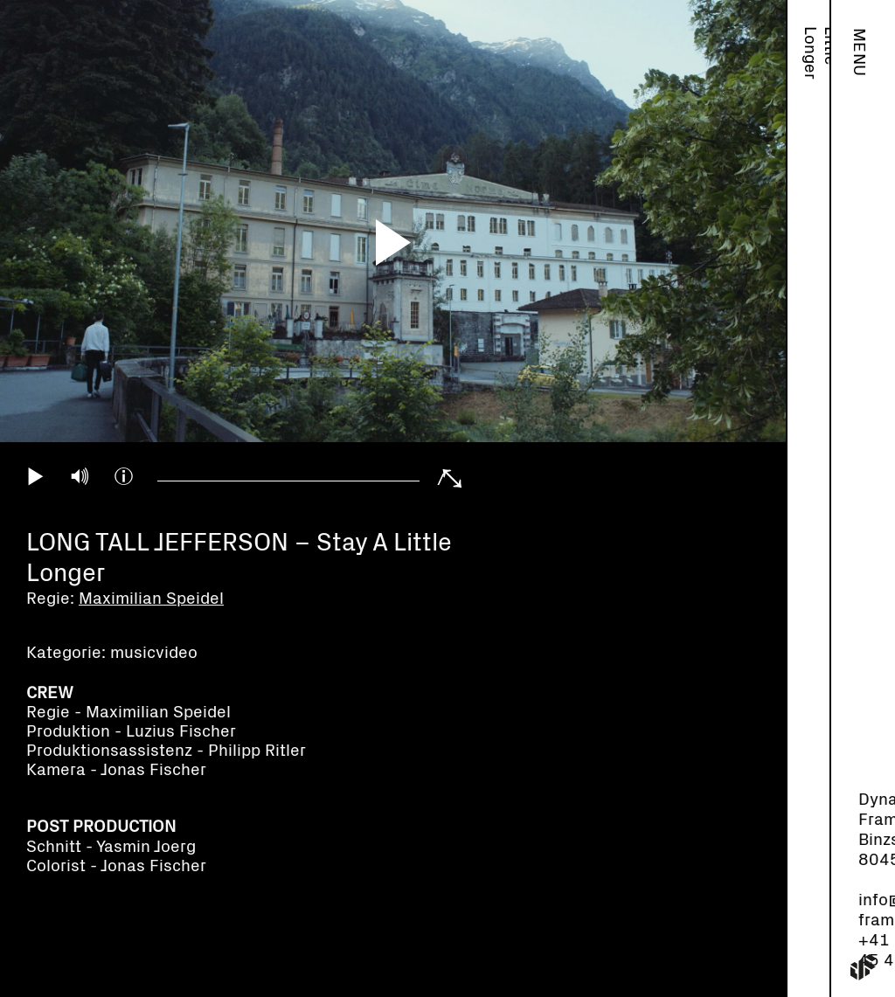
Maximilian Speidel (810, 83)
